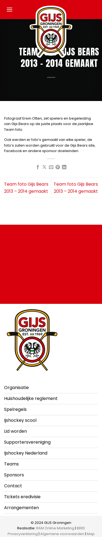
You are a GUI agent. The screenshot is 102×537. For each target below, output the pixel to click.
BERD (81, 528)
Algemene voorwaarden (62, 534)
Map (91, 534)
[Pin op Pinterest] (57, 167)
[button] (9, 9)
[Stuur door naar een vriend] (51, 167)
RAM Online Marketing (55, 528)
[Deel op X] (44, 167)
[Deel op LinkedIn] (64, 167)
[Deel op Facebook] (37, 167)
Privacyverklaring (23, 534)
